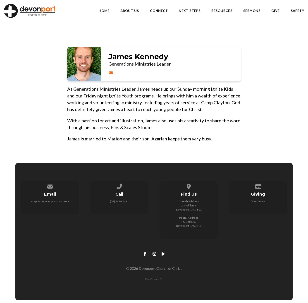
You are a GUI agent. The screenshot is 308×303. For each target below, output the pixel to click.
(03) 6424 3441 (119, 201)
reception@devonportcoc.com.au (50, 201)
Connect (159, 10)
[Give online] (258, 185)
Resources (221, 10)
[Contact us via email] (50, 185)
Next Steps (190, 10)
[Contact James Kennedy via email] (110, 73)
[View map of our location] (189, 185)
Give (275, 10)
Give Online (258, 201)
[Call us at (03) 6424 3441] (119, 185)
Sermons (252, 10)
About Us (129, 10)
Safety (297, 10)
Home (104, 10)
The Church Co (154, 279)
